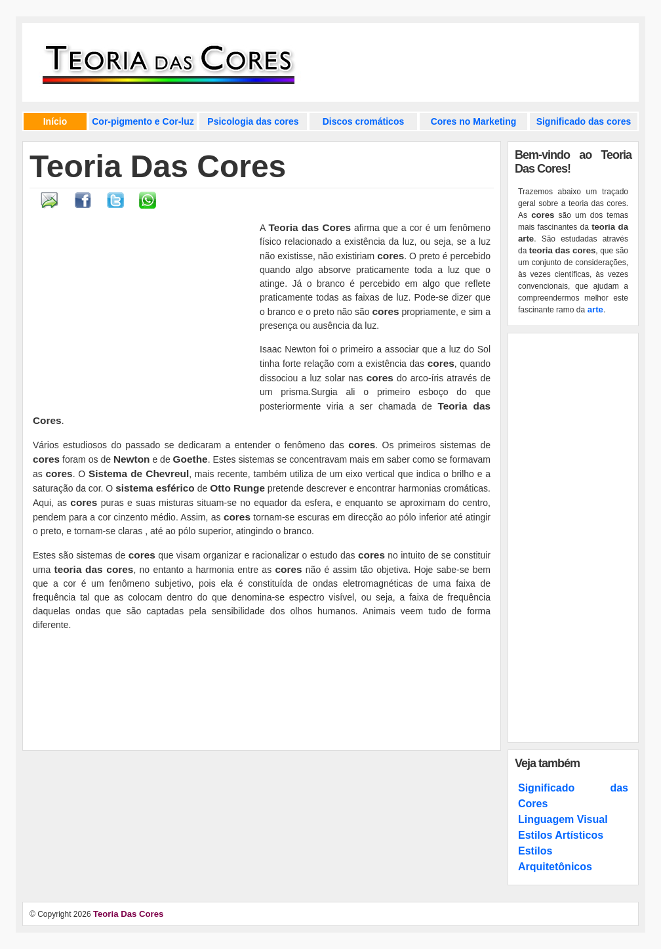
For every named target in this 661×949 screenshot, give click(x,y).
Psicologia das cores (252, 121)
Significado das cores (583, 121)
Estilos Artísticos (560, 835)
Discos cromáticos (364, 121)
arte (595, 309)
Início (55, 121)
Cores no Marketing (474, 121)
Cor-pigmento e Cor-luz (143, 121)
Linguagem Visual (563, 819)
